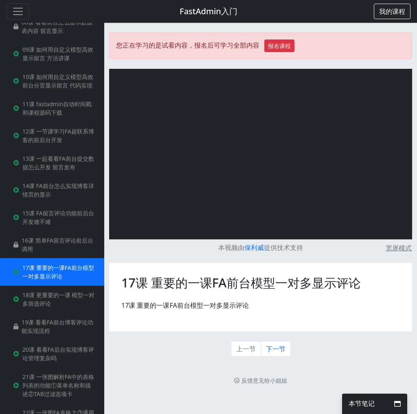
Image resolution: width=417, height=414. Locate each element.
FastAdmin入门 (208, 11)
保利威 (254, 247)
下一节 (275, 348)
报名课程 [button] (279, 46)
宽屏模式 (399, 247)
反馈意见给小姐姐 (260, 380)
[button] (392, 11)
